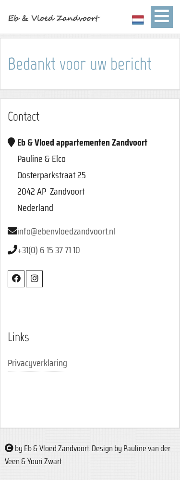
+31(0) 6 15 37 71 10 (48, 250)
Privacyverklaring (37, 362)
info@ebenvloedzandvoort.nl (66, 231)
